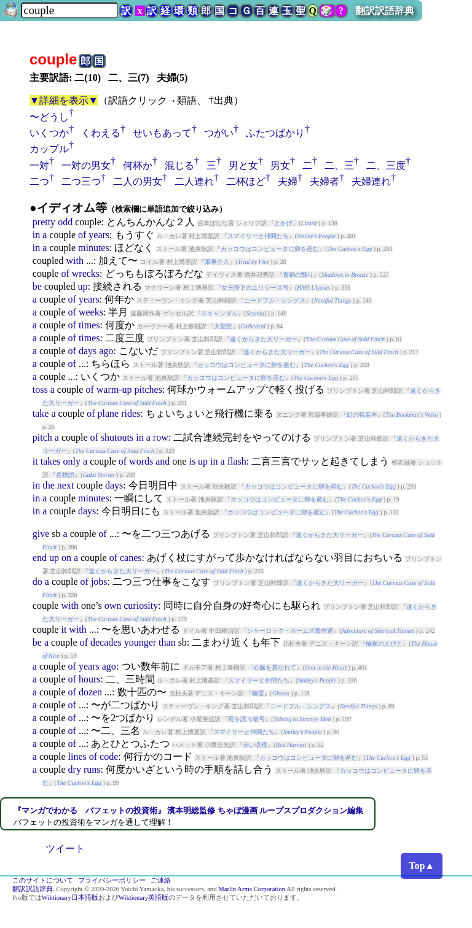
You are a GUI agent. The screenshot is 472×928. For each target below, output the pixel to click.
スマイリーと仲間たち (258, 236)
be (37, 286)
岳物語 (65, 474)
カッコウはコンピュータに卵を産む (270, 249)
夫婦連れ (371, 181)
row (160, 437)
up (83, 286)
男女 (280, 165)
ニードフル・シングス (274, 300)
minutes (93, 247)
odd (65, 222)
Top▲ (422, 865)
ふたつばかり (275, 133)
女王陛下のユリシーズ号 (255, 287)
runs (92, 769)
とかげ (283, 223)
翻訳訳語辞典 (384, 11)
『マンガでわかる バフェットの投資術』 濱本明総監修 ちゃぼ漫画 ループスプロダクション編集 (188, 810)
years (98, 235)
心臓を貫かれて (274, 667)
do (37, 581)
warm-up (114, 389)
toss (40, 389)
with (74, 260)
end (40, 557)
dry (74, 769)
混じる (179, 165)
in (36, 235)
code (109, 756)
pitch (42, 437)
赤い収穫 (255, 744)
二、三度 (386, 165)
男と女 (243, 165)
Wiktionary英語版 (143, 897)
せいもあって (162, 133)
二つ (39, 181)
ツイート (65, 848)
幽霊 (258, 693)
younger (140, 642)
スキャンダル (219, 313)
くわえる (100, 133)
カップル (49, 149)
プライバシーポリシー (112, 880)
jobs (99, 581)
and (162, 461)
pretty (44, 222)
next (65, 485)
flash (236, 461)
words (141, 461)
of (82, 235)
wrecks (86, 273)
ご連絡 (161, 880)
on (66, 557)
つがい (219, 133)
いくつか (49, 133)
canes (131, 557)
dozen (90, 692)
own (113, 605)
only (72, 461)
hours (90, 679)
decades (106, 642)
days (87, 351)
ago (106, 351)
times (89, 325)
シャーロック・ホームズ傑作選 (290, 630)
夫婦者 (324, 181)
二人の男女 (137, 181)
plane (108, 413)
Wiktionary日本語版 (70, 897)
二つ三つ (81, 181)
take (41, 413)
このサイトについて (42, 880)
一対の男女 (86, 165)
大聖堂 (223, 326)
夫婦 (287, 181)
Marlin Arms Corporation (251, 889)
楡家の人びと (384, 643)
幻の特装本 (362, 414)
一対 (39, 165)
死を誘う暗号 (246, 719)
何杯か (137, 165)
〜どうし (49, 117)
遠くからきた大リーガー (263, 339)
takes (51, 461)
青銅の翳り (298, 274)
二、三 (339, 165)
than (167, 642)
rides (130, 413)
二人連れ (194, 181)
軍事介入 (217, 261)
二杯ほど (246, 181)
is (192, 461)
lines (77, 756)
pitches (148, 389)
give (41, 533)
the (48, 485)
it (35, 461)
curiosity (141, 605)
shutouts (117, 437)
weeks (91, 312)
